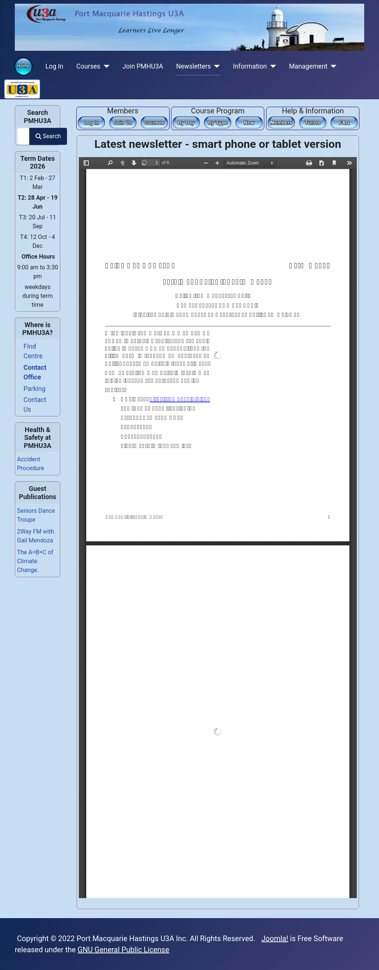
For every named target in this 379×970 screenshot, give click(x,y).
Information (250, 66)
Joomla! (274, 938)
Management (308, 66)
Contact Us (35, 404)
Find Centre (33, 351)
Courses (88, 66)
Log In (54, 66)
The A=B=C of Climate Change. (35, 561)
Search (48, 136)
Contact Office (35, 372)
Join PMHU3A (143, 66)
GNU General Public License (124, 949)
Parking (35, 388)
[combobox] (23, 136)
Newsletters (193, 66)
